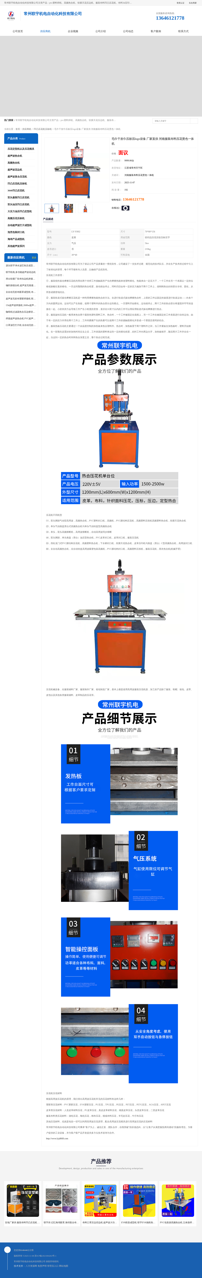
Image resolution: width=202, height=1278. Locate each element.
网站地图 (63, 1266)
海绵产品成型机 (16, 239)
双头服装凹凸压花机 (18, 197)
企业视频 (73, 31)
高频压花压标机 (16, 218)
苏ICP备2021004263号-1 (45, 1256)
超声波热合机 (15, 156)
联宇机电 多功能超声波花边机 (21, 272)
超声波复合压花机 (17, 176)
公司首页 (18, 31)
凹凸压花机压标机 (43, 129)
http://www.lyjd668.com (57, 1138)
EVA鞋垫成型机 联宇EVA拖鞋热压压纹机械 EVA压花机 (148, 1222)
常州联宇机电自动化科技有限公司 (29, 1261)
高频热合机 (14, 162)
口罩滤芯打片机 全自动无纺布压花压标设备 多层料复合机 (21, 325)
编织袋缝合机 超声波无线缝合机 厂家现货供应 (21, 285)
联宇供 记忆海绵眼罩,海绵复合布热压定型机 (66, 1222)
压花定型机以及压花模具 (21, 149)
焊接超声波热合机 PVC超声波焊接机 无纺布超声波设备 (21, 318)
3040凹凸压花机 (16, 190)
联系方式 (183, 31)
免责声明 (42, 1266)
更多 (34, 257)
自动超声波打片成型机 (20, 225)
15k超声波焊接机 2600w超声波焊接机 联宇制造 (21, 305)
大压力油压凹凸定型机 (20, 211)
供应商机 (45, 31)
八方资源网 (31, 1266)
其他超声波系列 (16, 246)
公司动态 (128, 31)
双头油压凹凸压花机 (18, 204)
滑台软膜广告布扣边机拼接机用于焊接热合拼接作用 (21, 279)
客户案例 (156, 31)
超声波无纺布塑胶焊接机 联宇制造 (21, 298)
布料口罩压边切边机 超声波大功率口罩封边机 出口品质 (110, 1222)
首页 (18, 129)
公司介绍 (100, 31)
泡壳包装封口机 (16, 232)
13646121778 (133, 199)
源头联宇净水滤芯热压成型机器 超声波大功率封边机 (21, 265)
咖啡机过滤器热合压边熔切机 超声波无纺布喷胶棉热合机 (21, 312)
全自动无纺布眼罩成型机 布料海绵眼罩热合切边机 (21, 292)
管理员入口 (52, 1266)
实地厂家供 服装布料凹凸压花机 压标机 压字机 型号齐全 (33, 1222)
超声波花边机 (15, 169)
